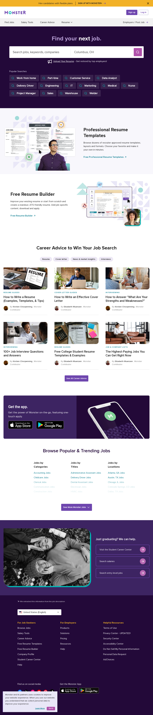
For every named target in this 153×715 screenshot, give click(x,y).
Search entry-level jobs (123, 573)
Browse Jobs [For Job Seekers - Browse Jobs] (24, 628)
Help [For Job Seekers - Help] (20, 664)
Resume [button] (67, 22)
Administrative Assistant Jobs (86, 472)
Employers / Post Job (135, 22)
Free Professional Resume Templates (105, 157)
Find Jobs (9, 22)
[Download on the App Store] (69, 690)
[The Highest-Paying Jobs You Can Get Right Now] (127, 346)
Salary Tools (27, 22)
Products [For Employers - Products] (64, 628)
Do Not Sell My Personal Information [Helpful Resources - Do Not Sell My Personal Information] (121, 649)
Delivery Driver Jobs (81, 477)
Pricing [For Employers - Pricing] (63, 638)
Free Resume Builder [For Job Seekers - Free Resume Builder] (28, 649)
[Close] (148, 3)
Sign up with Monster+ (92, 3)
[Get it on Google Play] (90, 690)
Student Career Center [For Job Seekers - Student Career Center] (29, 659)
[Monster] (15, 12)
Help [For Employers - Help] (62, 649)
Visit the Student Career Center (123, 550)
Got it (51, 708)
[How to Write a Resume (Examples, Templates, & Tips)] (25, 291)
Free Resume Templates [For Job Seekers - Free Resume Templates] (30, 643)
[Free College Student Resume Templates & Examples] (76, 346)
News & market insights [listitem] (84, 259)
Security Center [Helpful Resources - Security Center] (111, 638)
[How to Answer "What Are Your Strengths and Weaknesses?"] (127, 291)
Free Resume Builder (23, 215)
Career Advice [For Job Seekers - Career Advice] (25, 638)
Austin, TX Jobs (116, 477)
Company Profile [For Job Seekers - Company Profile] (26, 654)
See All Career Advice (76, 378)
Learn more (40, 708)
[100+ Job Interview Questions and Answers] (25, 346)
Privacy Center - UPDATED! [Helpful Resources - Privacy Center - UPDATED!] (117, 633)
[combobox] (40, 52)
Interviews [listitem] (106, 259)
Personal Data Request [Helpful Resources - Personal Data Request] (114, 654)
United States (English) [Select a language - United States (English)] (39, 612)
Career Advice (47, 22)
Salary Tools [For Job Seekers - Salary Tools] (23, 633)
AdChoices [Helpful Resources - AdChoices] (108, 659)
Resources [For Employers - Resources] (65, 643)
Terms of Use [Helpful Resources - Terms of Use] (110, 628)
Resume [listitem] (46, 259)
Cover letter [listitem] (61, 259)
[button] (138, 52)
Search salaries (123, 561)
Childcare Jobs (41, 477)
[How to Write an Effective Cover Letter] (76, 291)
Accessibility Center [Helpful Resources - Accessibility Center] (113, 643)
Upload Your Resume (63, 61)
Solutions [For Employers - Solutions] (64, 633)
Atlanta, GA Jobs (116, 472)
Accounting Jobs (42, 472)
